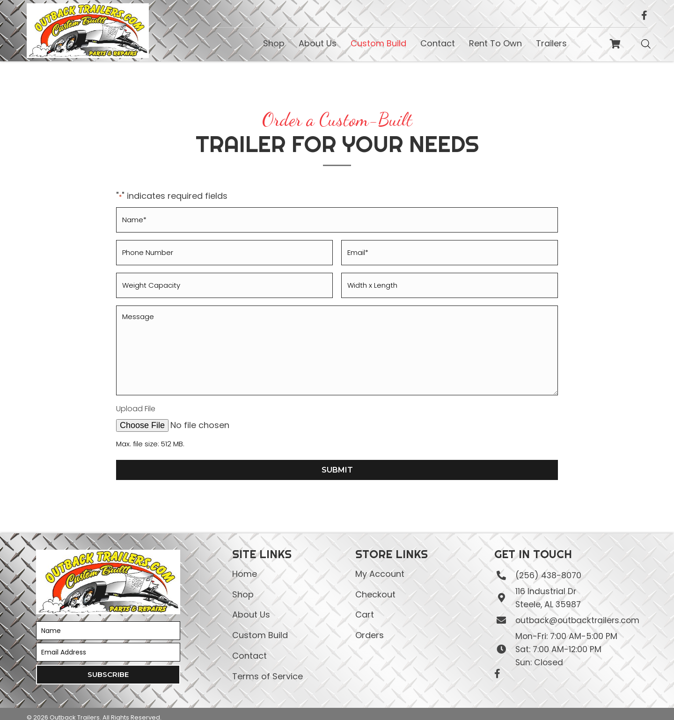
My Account (379, 564)
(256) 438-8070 (546, 566)
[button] (108, 665)
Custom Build (260, 626)
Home (244, 564)
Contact (249, 646)
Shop (243, 585)
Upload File (135, 399)
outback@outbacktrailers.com (576, 611)
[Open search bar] (646, 43)
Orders (369, 626)
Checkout (375, 585)
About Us (251, 605)
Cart (364, 605)
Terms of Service (267, 667)
